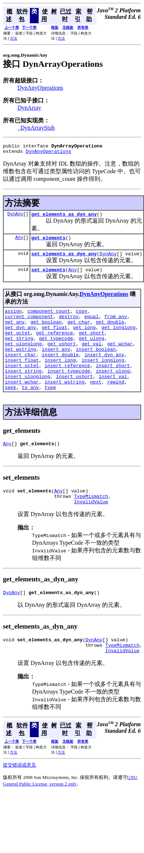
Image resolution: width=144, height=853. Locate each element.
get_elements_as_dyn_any (64, 217)
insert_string (23, 390)
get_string (19, 351)
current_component (29, 325)
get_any (15, 331)
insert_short (113, 384)
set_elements (48, 276)
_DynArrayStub (36, 128)
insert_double (60, 370)
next (95, 403)
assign (13, 318)
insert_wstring (64, 403)
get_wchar (120, 357)
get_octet (17, 344)
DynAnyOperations (40, 88)
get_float (54, 338)
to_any (30, 410)
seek (10, 410)
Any (19, 242)
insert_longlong (103, 377)
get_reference (54, 344)
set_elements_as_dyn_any (64, 259)
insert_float (22, 377)
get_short (91, 344)
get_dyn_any (20, 338)
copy (81, 318)
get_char (78, 331)
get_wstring (20, 364)
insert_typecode (68, 390)
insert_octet (22, 384)
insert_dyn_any (104, 370)
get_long (84, 338)
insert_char (20, 370)
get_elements (48, 242)
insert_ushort (74, 397)
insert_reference (67, 384)
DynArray (29, 108)
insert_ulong (113, 390)
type (50, 410)
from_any (115, 325)
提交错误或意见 (19, 796)
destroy (69, 325)
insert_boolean (96, 364)
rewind (115, 403)
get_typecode (56, 351)
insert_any (56, 364)
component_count (48, 318)
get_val (92, 357)
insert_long (60, 377)
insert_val (112, 397)
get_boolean (46, 331)
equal (91, 325)
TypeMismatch (91, 522)
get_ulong (91, 351)
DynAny (15, 217)
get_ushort (61, 357)
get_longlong (118, 338)
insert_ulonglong (27, 397)
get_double (110, 331)
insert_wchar (22, 403)
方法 (13, 38)
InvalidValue (91, 528)
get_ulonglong (23, 357)
